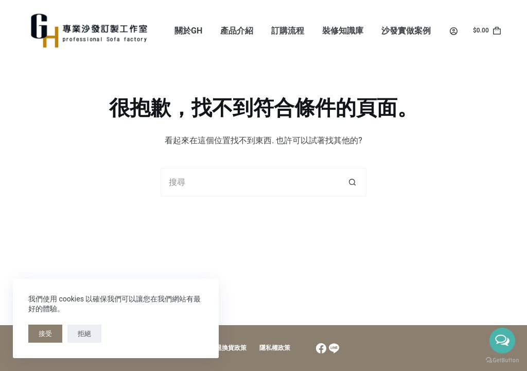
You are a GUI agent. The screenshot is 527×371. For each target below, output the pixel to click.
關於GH (188, 31)
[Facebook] (321, 348)
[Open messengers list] (502, 340)
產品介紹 (236, 31)
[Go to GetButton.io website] (502, 360)
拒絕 (84, 334)
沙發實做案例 (406, 31)
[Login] (454, 31)
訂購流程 (287, 31)
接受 (45, 334)
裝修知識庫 (342, 31)
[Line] (334, 348)
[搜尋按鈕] (352, 182)
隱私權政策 (274, 347)
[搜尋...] (249, 182)
